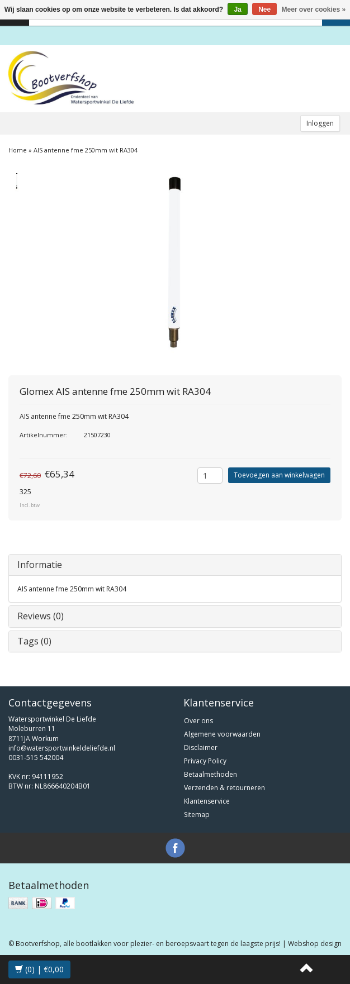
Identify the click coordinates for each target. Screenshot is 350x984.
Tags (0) (34, 641)
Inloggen (320, 123)
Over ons (198, 720)
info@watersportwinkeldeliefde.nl (61, 748)
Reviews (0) (40, 616)
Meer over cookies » (314, 9)
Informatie (39, 564)
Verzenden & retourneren (224, 787)
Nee (264, 9)
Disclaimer (200, 747)
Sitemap (197, 814)
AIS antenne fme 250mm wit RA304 (86, 150)
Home (17, 150)
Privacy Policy (205, 761)
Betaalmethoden (210, 774)
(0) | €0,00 (39, 969)
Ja (237, 9)
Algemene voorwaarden (222, 734)
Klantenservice (207, 801)
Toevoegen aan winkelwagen (279, 475)
